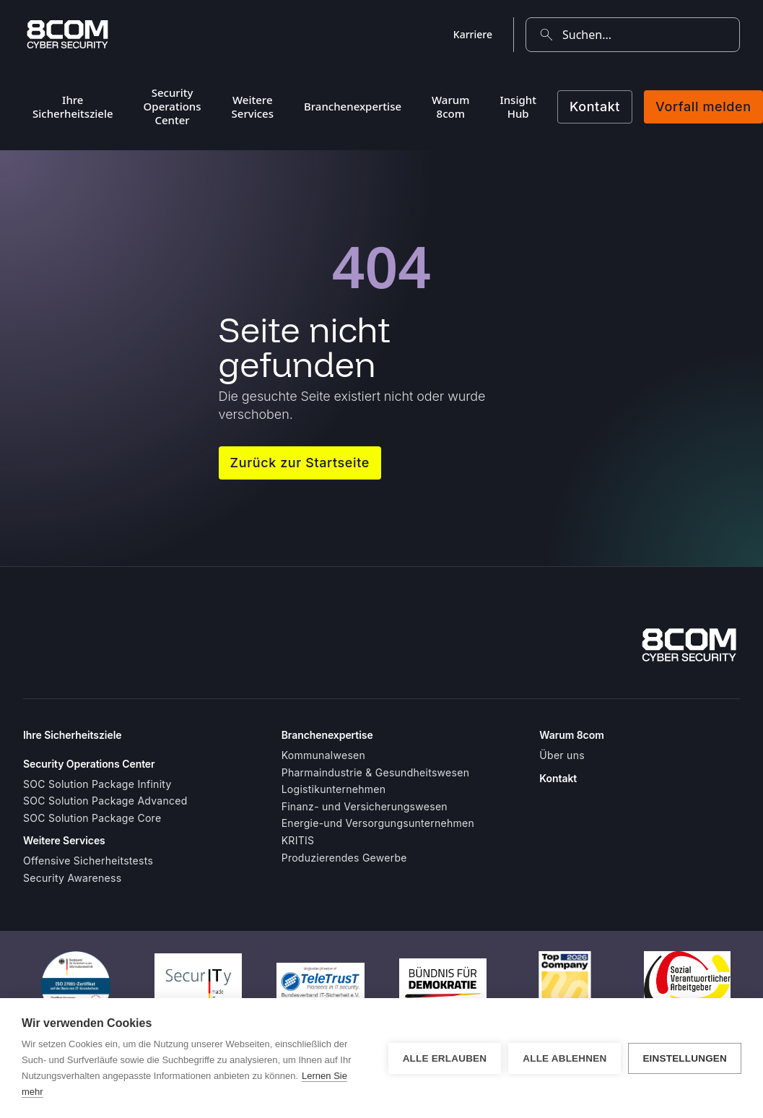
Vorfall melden (703, 106)
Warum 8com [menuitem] (450, 106)
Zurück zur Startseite (300, 462)
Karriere (472, 34)
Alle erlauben (445, 1058)
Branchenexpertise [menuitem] (352, 106)
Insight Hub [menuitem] (518, 106)
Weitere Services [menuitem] (253, 106)
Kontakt (595, 106)
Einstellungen (684, 1058)
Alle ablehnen (564, 1058)
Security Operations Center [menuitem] (172, 106)
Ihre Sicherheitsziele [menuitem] (72, 106)
